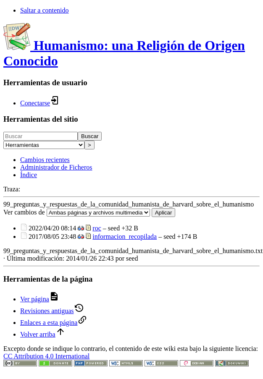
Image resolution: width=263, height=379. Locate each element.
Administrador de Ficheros (56, 167)
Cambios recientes (45, 159)
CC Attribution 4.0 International (46, 356)
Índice (28, 174)
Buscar (89, 136)
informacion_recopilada (124, 236)
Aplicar (163, 212)
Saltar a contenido (44, 10)
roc (96, 228)
